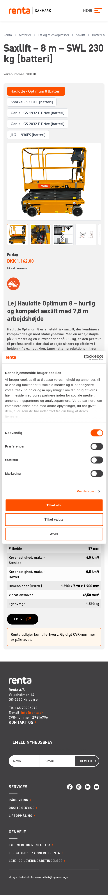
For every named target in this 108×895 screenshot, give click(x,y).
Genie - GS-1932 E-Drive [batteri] (37, 113)
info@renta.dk (32, 712)
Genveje (17, 831)
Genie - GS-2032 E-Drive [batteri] (37, 123)
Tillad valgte (53, 519)
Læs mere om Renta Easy (30, 845)
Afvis (54, 534)
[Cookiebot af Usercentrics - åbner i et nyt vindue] (84, 357)
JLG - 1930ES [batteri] (28, 134)
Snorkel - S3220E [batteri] (32, 102)
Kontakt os (21, 722)
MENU (84, 10)
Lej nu (19, 619)
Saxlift (80, 35)
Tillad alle (53, 505)
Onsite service (21, 808)
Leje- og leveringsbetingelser (35, 861)
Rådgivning (18, 800)
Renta (8, 35)
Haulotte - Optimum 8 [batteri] (36, 91)
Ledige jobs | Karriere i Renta (34, 853)
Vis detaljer (86, 491)
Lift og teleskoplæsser (53, 35)
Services (18, 786)
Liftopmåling (20, 816)
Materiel (25, 35)
